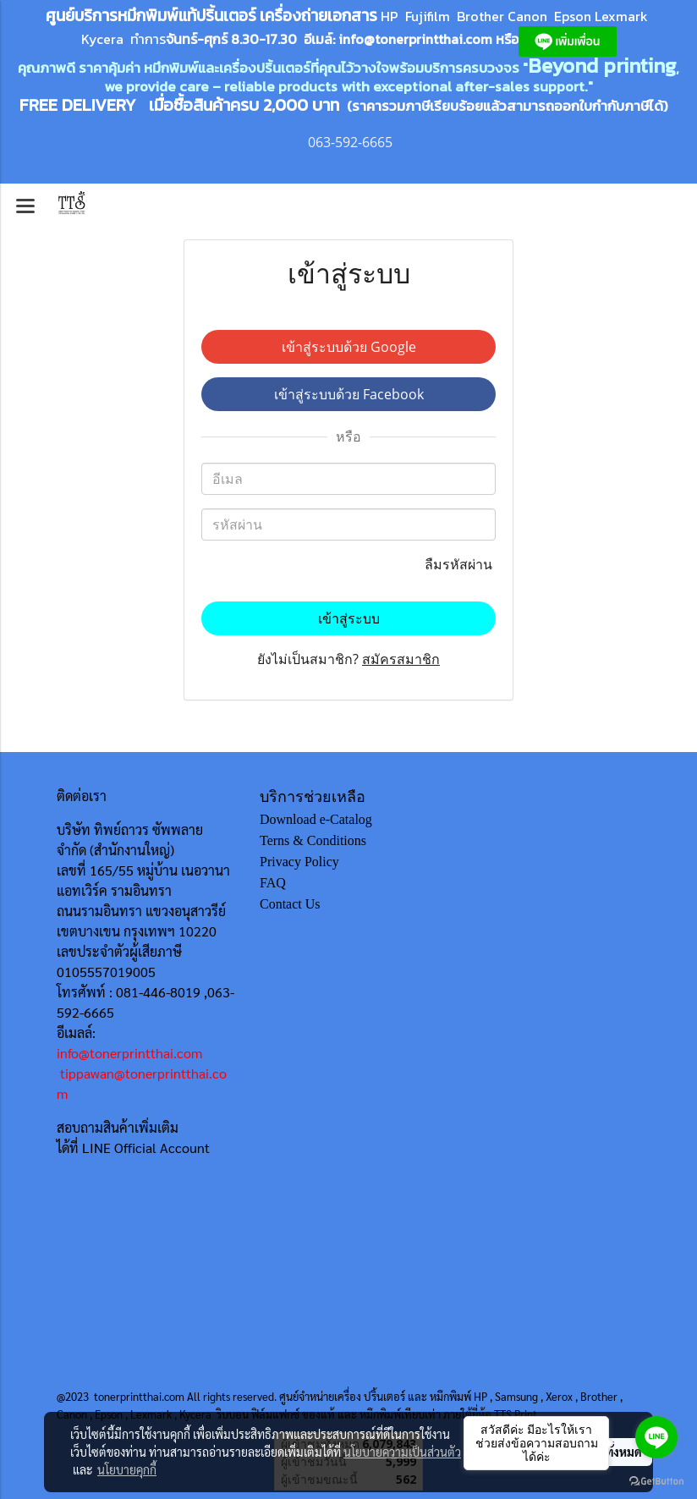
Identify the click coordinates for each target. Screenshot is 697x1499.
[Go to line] (656, 1437)
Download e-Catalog (316, 819)
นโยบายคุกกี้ (126, 1469)
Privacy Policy (299, 861)
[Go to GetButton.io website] (656, 1481)
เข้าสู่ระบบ (349, 618)
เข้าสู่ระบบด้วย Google (349, 347)
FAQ (273, 883)
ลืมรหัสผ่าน (460, 564)
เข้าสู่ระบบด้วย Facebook (349, 394)
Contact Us (290, 904)
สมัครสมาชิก (401, 659)
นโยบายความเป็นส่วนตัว (402, 1451)
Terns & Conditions (313, 840)
